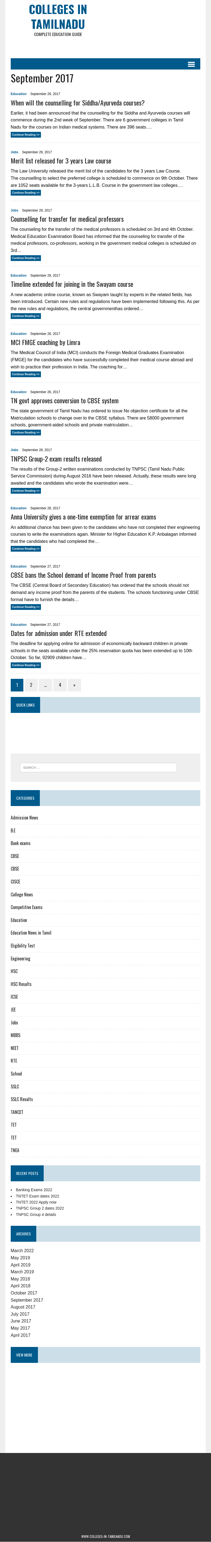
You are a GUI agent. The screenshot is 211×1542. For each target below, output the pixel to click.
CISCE (15, 882)
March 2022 (22, 1251)
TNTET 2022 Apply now (36, 1202)
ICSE (14, 997)
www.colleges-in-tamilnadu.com (105, 1536)
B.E (12, 830)
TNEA (14, 1150)
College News (21, 894)
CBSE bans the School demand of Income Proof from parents (83, 575)
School (16, 1074)
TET (13, 1125)
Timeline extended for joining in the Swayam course (71, 284)
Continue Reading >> (25, 134)
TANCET (16, 1112)
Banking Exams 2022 (34, 1190)
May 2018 (20, 1279)
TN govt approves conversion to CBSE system (64, 400)
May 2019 (20, 1258)
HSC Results (20, 984)
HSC (13, 971)
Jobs (14, 152)
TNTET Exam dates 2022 (37, 1196)
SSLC (14, 1086)
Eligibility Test (22, 946)
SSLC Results (21, 1099)
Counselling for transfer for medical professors (66, 219)
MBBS (15, 1035)
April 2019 (20, 1265)
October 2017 (23, 1293)
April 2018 (20, 1286)
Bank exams (20, 843)
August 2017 (22, 1307)
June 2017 (20, 1321)
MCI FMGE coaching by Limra (45, 342)
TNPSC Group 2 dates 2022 (40, 1208)
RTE (13, 1061)
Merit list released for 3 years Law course (60, 161)
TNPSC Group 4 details (36, 1215)
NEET (14, 1048)
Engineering (20, 958)
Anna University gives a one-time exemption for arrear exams (83, 517)
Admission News (24, 818)
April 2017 (20, 1335)
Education (18, 94)
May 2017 (20, 1328)
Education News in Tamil (30, 933)
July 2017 (19, 1314)
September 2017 (26, 1300)
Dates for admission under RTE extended (58, 633)
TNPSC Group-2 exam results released (55, 458)
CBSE (14, 856)
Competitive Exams (26, 907)
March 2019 (22, 1272)
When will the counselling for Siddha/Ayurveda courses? (77, 102)
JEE (12, 1010)
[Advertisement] (136, 46)
